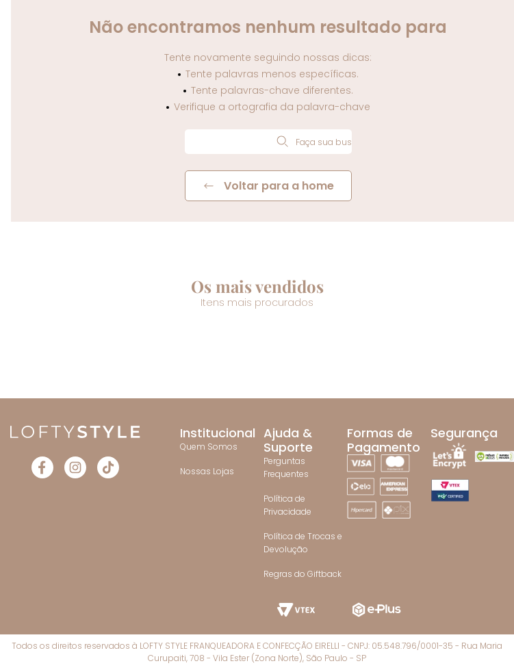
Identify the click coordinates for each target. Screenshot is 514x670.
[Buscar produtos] (282, 141)
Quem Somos (208, 446)
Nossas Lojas (207, 471)
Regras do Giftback (303, 574)
